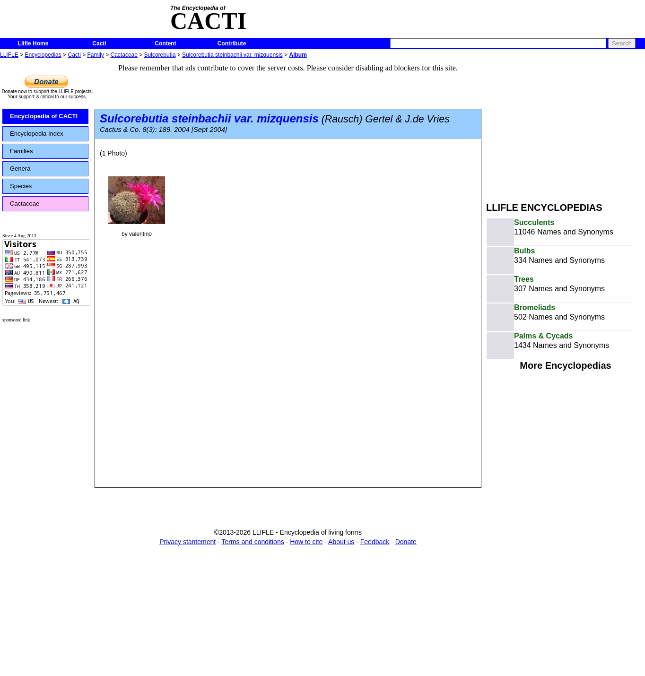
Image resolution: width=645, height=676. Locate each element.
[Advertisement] (565, 127)
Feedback (374, 542)
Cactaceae (124, 55)
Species (21, 186)
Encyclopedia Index (36, 133)
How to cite (306, 542)
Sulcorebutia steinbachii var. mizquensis (232, 55)
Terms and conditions (252, 542)
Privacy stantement (187, 542)
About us (341, 542)
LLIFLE (9, 55)
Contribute (232, 43)
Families (21, 151)
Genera (20, 168)
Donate (406, 542)
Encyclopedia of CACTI (44, 116)
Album (297, 55)
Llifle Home (33, 43)
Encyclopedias (43, 55)
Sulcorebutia (160, 55)
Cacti (99, 43)
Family (95, 55)
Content (165, 43)
